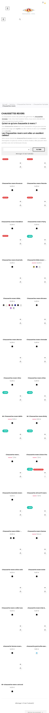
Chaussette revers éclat (36, 570)
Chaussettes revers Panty (37, 222)
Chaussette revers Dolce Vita (36, 455)
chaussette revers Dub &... (37, 608)
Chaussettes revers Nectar (12, 340)
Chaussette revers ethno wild (12, 570)
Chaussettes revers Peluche (37, 183)
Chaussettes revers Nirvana (37, 298)
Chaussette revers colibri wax (12, 608)
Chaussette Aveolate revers (12, 493)
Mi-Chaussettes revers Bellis (12, 416)
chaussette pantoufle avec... (37, 646)
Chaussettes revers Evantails (12, 260)
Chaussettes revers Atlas (37, 378)
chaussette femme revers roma (12, 646)
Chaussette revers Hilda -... (12, 531)
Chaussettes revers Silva (12, 378)
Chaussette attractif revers (37, 493)
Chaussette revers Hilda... (12, 298)
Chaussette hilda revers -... (36, 260)
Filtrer (38, 149)
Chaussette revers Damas (37, 531)
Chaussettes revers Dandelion (12, 222)
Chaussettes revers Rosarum (12, 183)
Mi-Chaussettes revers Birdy (37, 416)
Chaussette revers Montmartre (12, 455)
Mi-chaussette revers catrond (12, 685)
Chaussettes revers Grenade (37, 340)
